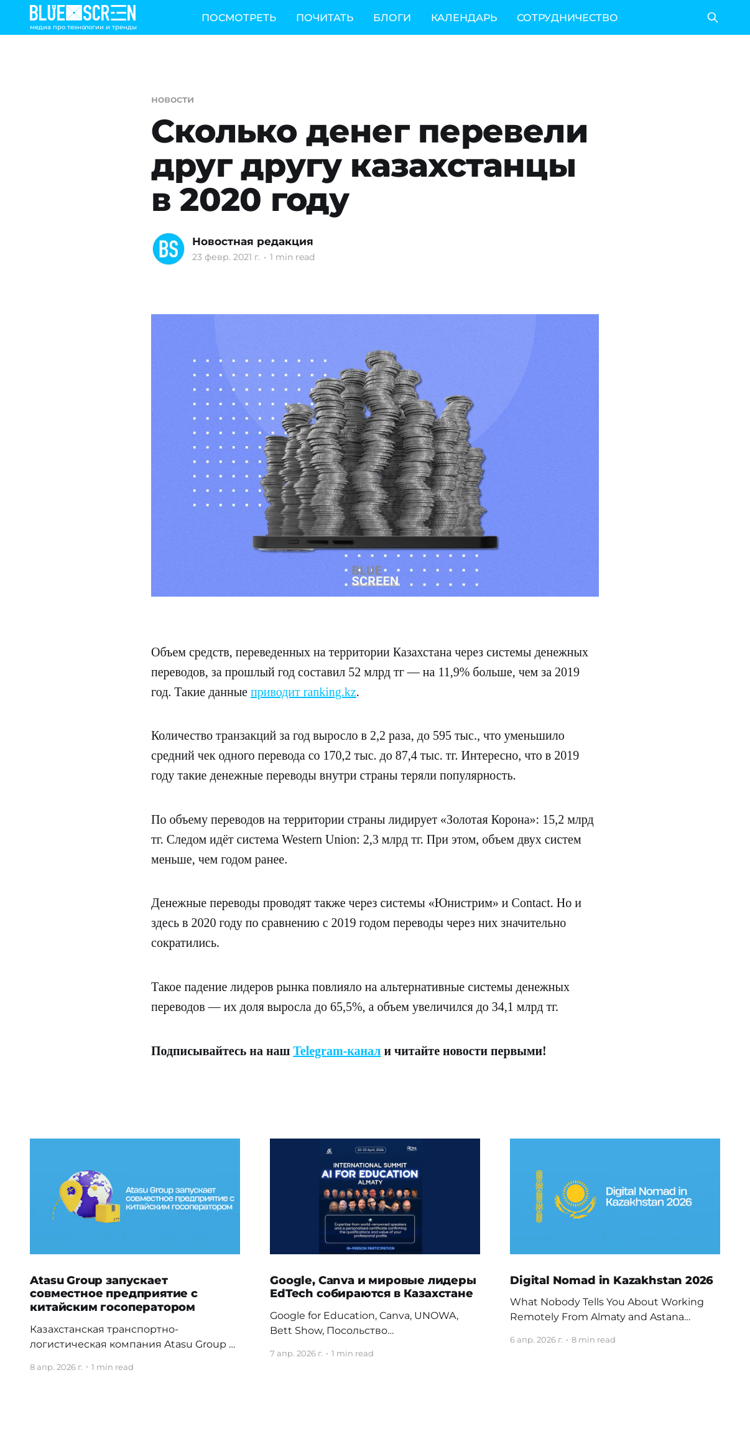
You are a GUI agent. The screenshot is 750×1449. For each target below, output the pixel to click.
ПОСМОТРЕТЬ (238, 18)
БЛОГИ (392, 18)
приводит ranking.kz (303, 692)
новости (172, 99)
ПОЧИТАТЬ (324, 18)
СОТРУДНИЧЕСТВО (567, 18)
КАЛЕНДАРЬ (464, 18)
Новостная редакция (252, 241)
